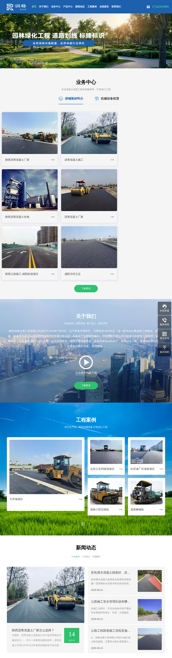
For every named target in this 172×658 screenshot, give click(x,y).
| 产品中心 (42, 619)
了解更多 (86, 228)
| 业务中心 (29, 619)
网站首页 (6, 619)
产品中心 (68, 6)
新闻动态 (80, 6)
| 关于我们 (17, 619)
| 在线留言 (78, 619)
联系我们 (116, 6)
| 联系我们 (90, 619)
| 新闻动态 (54, 619)
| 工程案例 (66, 619)
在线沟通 (104, 646)
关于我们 (43, 6)
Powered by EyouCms (74, 650)
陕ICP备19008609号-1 (22, 645)
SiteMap (39, 645)
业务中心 (55, 6)
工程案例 (92, 6)
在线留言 (104, 6)
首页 (34, 6)
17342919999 (17, 635)
